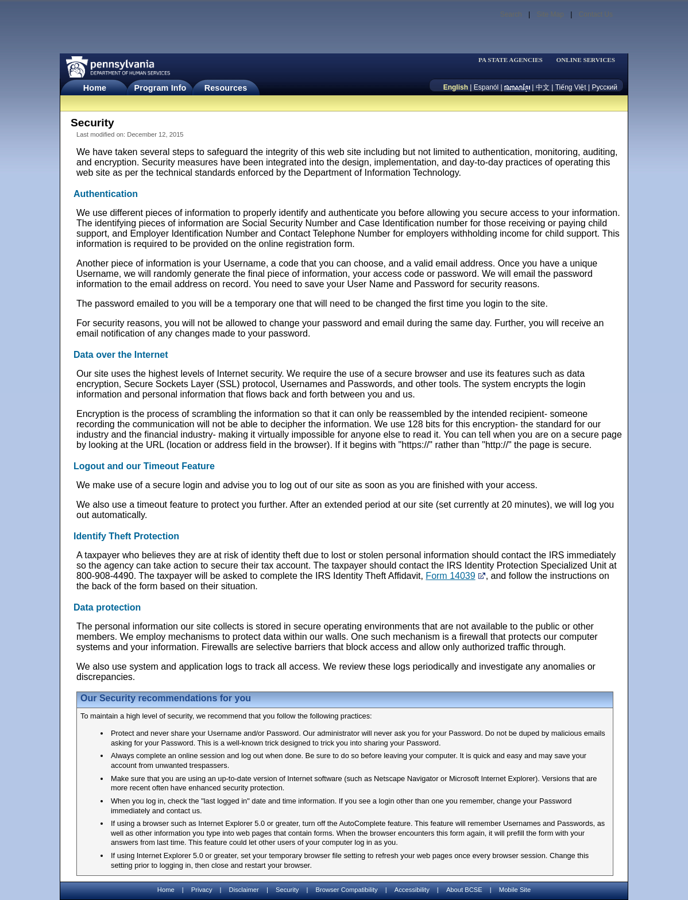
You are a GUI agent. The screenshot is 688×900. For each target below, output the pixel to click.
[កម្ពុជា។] (517, 87)
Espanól (486, 87)
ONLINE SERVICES (585, 60)
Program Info (160, 87)
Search (511, 14)
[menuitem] (514, 60)
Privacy (201, 890)
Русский (604, 87)
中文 (543, 87)
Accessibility (412, 889)
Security (287, 889)
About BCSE (464, 889)
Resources (226, 87)
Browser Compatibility (347, 889)
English (455, 87)
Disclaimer (244, 889)
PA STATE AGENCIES (510, 60)
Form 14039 (450, 576)
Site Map (549, 14)
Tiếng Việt (570, 87)
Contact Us (596, 14)
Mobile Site (515, 889)
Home (94, 87)
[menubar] (514, 60)
